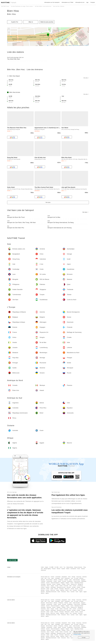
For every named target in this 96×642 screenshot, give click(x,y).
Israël (42, 578)
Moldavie (47, 587)
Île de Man (66, 585)
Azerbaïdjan (58, 576)
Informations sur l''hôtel (67, 2)
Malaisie (55, 579)
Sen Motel (64, 127)
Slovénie (56, 588)
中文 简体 (56, 567)
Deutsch (58, 568)
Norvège (74, 587)
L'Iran (49, 578)
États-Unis (53, 590)
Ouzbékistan (70, 581)
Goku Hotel (11, 187)
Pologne (78, 587)
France (68, 584)
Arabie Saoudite (76, 579)
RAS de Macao (49, 579)
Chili (71, 590)
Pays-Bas (69, 587)
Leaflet (69, 45)
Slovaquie (61, 588)
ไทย (64, 567)
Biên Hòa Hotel (66, 157)
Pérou (68, 591)
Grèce (48, 585)
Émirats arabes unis (45, 576)
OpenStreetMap (76, 45)
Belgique (63, 582)
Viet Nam (64, 581)
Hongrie (52, 585)
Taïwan (59, 581)
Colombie (75, 590)
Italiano (67, 568)
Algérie (80, 591)
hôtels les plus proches (46, 22)
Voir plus (86, 77)
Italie (70, 585)
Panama (47, 590)
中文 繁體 (51, 567)
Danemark (49, 584)
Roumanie (43, 588)
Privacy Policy (77, 634)
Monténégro (53, 587)
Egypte (85, 591)
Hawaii (57, 590)
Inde (45, 578)
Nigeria (47, 593)
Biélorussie (67, 588)
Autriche (48, 582)
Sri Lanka (76, 578)
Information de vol (79, 2)
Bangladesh (64, 576)
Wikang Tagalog (47, 568)
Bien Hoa (13, 10)
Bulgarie (67, 582)
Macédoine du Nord (61, 587)
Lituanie (74, 585)
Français (54, 568)
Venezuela (63, 591)
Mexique (43, 590)
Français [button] (92, 2)
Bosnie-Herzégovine (55, 582)
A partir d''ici (14, 22)
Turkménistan (49, 581)
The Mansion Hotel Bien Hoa (16, 127)
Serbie (48, 588)
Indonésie (84, 576)
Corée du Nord (77, 581)
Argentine (62, 590)
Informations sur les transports (52, 2)
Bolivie (67, 590)
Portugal (83, 587)
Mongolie (43, 579)
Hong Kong (78, 576)
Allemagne (43, 584)
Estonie (54, 584)
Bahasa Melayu (70, 567)
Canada (81, 588)
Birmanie (81, 578)
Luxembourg (80, 585)
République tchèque (79, 582)
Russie (76, 588)
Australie (72, 591)
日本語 (42, 567)
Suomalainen (73, 568)
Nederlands (43, 570)
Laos (72, 578)
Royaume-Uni (74, 584)
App (87, 2)
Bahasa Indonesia (78, 567)
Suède (51, 588)
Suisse (71, 582)
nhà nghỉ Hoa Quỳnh (68, 187)
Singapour (83, 579)
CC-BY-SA (86, 45)
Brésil (59, 591)
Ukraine (72, 588)
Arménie (52, 576)
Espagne (59, 584)
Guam (77, 591)
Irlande (61, 585)
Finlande (63, 584)
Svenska (83, 568)
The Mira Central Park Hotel (44, 187)
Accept (83, 637)
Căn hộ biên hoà (40, 157)
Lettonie (42, 587)
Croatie (56, 585)
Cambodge (57, 578)
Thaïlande (43, 581)
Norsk (78, 568)
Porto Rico (80, 590)
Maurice (42, 593)
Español (63, 568)
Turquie (55, 581)
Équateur (43, 591)
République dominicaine (51, 591)
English (46, 567)
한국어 (61, 567)
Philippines (60, 579)
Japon (52, 578)
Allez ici (31, 22)
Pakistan (66, 579)
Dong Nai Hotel (12, 157)
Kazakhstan (67, 578)
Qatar (70, 579)
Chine (69, 576)
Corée (62, 578)
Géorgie (73, 576)
